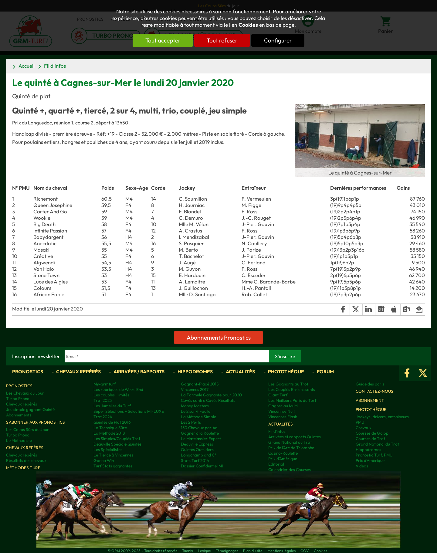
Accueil (27, 66)
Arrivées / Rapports (138, 371)
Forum (325, 371)
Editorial (276, 464)
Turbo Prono (17, 398)
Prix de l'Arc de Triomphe (291, 447)
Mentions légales (281, 550)
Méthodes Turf (23, 467)
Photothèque (286, 371)
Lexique (204, 550)
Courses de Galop (372, 433)
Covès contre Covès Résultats (208, 400)
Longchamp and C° (198, 455)
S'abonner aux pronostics (35, 422)
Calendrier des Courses (289, 469)
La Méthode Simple (198, 416)
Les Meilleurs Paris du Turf (292, 400)
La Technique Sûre (110, 427)
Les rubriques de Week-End (118, 389)
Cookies (248, 25)
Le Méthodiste (19, 440)
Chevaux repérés (78, 371)
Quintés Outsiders (197, 449)
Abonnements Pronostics (219, 337)
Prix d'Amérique (282, 458)
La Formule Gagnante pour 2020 (211, 395)
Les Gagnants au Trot (288, 384)
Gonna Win (103, 460)
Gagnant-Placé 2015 (199, 384)
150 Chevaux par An (199, 427)
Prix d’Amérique (370, 460)
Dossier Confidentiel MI (202, 466)
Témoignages (227, 550)
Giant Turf (277, 395)
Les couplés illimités (111, 395)
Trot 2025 (102, 400)
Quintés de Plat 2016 (112, 422)
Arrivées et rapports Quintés (294, 436)
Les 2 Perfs (191, 422)
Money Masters (195, 406)
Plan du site (253, 550)
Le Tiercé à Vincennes (113, 455)
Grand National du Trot (290, 442)
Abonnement (370, 400)
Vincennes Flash (282, 416)
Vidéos (362, 466)
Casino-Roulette (283, 453)
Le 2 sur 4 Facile (195, 411)
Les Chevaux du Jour (25, 393)
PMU (360, 422)
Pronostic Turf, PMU (374, 455)
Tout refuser (222, 40)
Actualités (240, 371)
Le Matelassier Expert (201, 438)
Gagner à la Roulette (200, 433)
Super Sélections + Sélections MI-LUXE (128, 411)
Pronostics (27, 371)
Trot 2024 (102, 416)
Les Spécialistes (107, 449)
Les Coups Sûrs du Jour (27, 429)
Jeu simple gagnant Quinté (30, 409)
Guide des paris (370, 384)
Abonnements (18, 415)
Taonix (187, 550)
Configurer (278, 40)
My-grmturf (104, 384)
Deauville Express (197, 444)
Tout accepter (162, 40)
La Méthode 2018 (109, 433)
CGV (304, 550)
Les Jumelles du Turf (112, 406)
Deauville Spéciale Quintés (117, 444)
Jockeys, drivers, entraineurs (382, 416)
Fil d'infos (55, 66)
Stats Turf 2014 (195, 460)
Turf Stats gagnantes (112, 466)
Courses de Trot (370, 438)
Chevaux (363, 427)
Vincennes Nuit (281, 411)
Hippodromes (195, 371)
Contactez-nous (374, 391)
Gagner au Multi (283, 406)
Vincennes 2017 (194, 389)
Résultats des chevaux (26, 460)
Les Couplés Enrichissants (291, 389)
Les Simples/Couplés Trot (116, 438)
